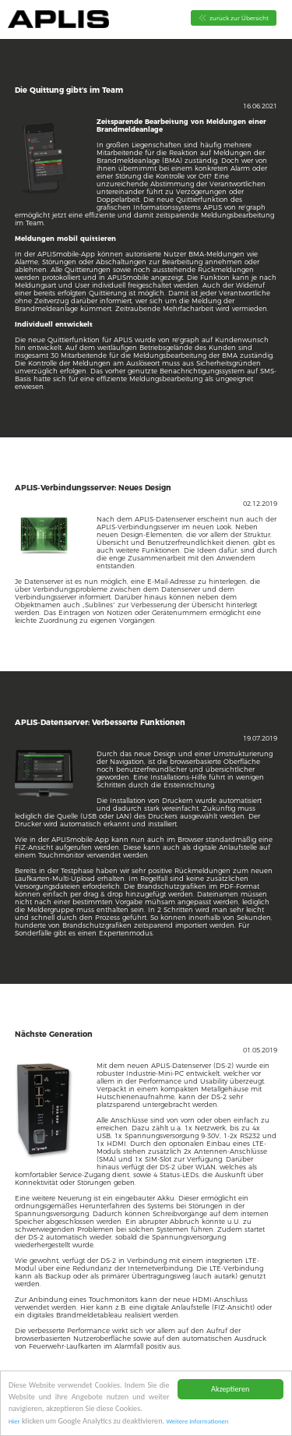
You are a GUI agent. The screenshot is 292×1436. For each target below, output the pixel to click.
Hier (14, 1422)
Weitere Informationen (197, 1422)
